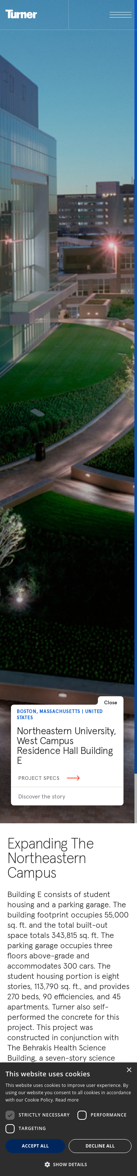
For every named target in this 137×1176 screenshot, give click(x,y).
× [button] (129, 1070)
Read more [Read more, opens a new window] (67, 1100)
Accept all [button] (35, 1146)
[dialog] (68, 1119)
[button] (68, 1164)
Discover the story (41, 796)
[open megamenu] (100, 14)
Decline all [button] (100, 1146)
